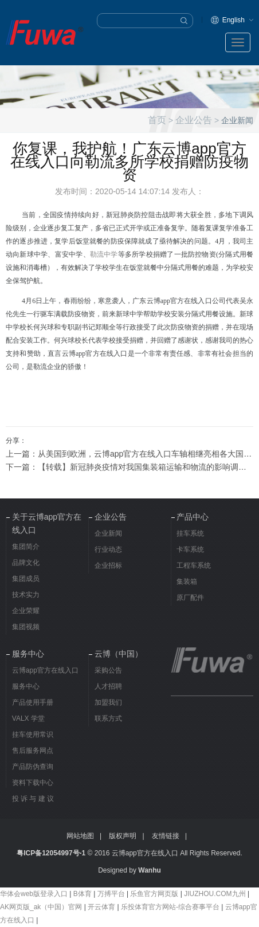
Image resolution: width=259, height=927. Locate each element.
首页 (157, 120)
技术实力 (26, 595)
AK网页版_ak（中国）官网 (41, 907)
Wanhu (149, 870)
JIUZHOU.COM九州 (214, 894)
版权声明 (122, 836)
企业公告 (193, 120)
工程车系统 (193, 565)
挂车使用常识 (32, 734)
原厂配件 (190, 598)
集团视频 (26, 627)
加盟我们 (108, 702)
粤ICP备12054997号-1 (51, 853)
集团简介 (26, 547)
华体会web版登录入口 (34, 894)
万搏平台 (111, 894)
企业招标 (108, 565)
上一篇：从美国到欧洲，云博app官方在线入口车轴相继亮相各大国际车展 (129, 453)
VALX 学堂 (28, 718)
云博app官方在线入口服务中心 (45, 678)
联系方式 (108, 718)
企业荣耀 (26, 611)
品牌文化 (26, 563)
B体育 (82, 894)
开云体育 (101, 907)
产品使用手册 (32, 702)
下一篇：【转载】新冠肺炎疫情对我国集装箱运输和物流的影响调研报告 (129, 467)
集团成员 (26, 579)
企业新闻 (108, 533)
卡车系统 (190, 549)
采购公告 (108, 670)
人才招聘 (108, 686)
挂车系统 (190, 533)
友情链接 (165, 836)
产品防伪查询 (32, 767)
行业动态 (108, 549)
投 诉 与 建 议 (33, 799)
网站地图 (80, 836)
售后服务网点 (32, 751)
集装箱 (186, 582)
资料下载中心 (32, 783)
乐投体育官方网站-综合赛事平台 (170, 907)
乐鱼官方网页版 (154, 894)
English (233, 20)
